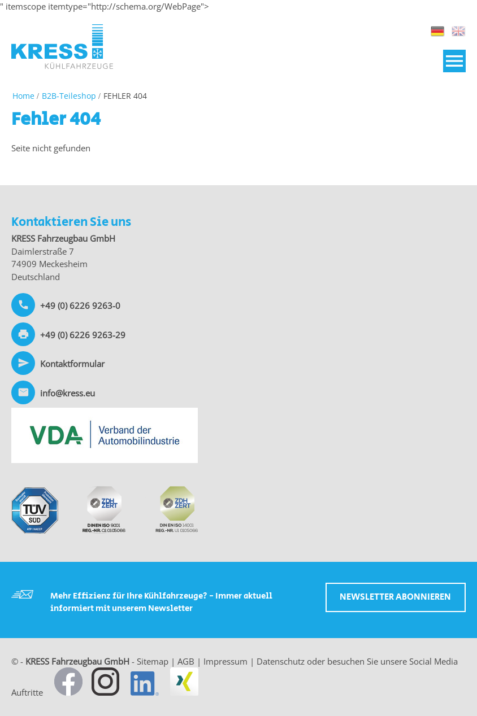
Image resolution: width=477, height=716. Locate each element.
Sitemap (152, 661)
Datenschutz (281, 661)
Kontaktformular (72, 363)
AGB (185, 661)
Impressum (225, 661)
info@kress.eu (67, 393)
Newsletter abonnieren (395, 597)
